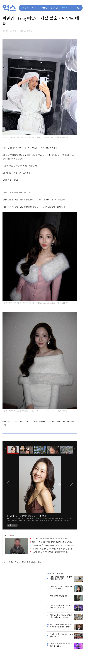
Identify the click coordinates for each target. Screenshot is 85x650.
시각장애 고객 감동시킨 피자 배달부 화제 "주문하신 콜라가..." (52, 548)
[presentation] (5, 449)
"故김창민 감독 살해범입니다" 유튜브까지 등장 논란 (48, 538)
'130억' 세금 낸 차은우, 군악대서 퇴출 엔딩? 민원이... (49, 552)
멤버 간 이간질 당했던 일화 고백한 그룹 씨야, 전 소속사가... (51, 542)
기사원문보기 (12, 525)
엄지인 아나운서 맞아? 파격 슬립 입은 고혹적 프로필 (26, 515)
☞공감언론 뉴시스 (10, 421)
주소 (81, 30)
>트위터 (72, 30)
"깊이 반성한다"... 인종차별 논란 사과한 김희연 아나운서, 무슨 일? (53, 545)
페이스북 (67, 30)
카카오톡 (76, 30)
